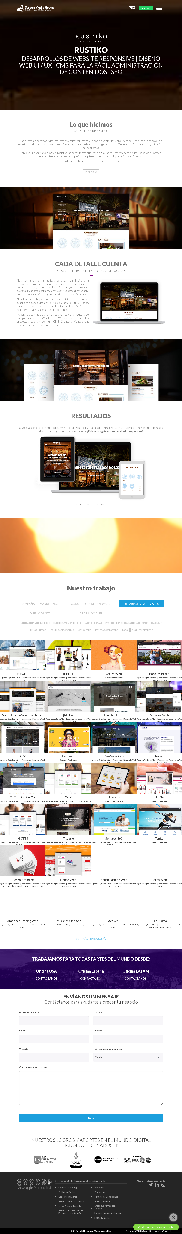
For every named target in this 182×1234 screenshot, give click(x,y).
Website (23, 1048)
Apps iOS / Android (37, 630)
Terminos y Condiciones (106, 1196)
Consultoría (84, 630)
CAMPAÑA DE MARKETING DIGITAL (42, 603)
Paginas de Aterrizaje (142, 630)
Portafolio (99, 1187)
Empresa (97, 1030)
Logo (125, 630)
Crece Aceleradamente (69, 1205)
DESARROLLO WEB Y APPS (141, 603)
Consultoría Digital (67, 1196)
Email (22, 1030)
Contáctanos (46, 978)
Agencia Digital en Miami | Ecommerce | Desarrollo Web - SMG (51, 623)
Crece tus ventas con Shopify (105, 1207)
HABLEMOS (146, 8)
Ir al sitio (91, 172)
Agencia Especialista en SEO (72, 1201)
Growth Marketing (67, 1187)
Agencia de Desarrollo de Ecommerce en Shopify (70, 1211)
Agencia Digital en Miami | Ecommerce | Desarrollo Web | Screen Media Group (123, 623)
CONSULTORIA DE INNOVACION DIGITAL (92, 603)
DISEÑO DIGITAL (41, 613)
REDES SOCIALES (91, 613)
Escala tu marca (102, 1217)
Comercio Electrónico (62, 630)
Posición (97, 1012)
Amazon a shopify (103, 1201)
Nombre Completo (29, 1012)
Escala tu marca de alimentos (108, 1213)
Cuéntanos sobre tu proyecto (34, 1067)
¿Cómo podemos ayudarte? (107, 1048)
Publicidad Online (67, 1192)
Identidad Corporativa (106, 630)
